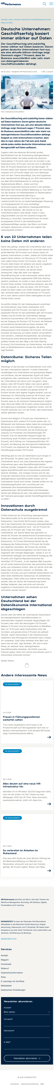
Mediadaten (6, 985)
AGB (42, 1084)
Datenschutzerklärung (29, 1084)
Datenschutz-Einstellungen (13, 990)
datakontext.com (8, 939)
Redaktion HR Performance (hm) (24, 72)
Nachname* (9, 1030)
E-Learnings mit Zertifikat (12, 981)
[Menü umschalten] (51, 3)
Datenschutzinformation (12, 972)
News (11, 19)
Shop (3, 977)
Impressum (14, 1084)
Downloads (6, 964)
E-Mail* (7, 1042)
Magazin (5, 960)
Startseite (4, 19)
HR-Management (12, 684)
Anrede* (7, 1007)
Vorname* (8, 1019)
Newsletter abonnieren (25, 1058)
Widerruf (5, 968)
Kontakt (4, 955)
